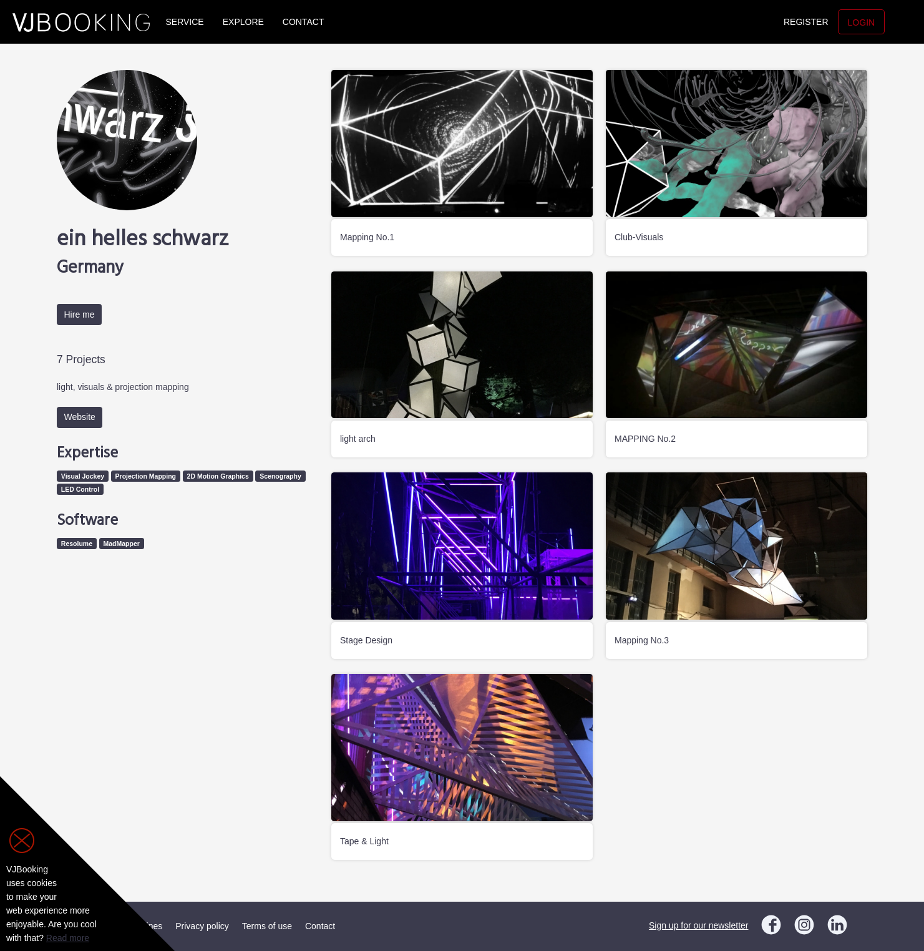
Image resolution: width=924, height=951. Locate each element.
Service (185, 22)
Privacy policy (202, 926)
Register (806, 22)
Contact (303, 22)
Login (861, 22)
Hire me (79, 314)
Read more (67, 938)
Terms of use (267, 926)
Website (79, 417)
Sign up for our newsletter (699, 925)
